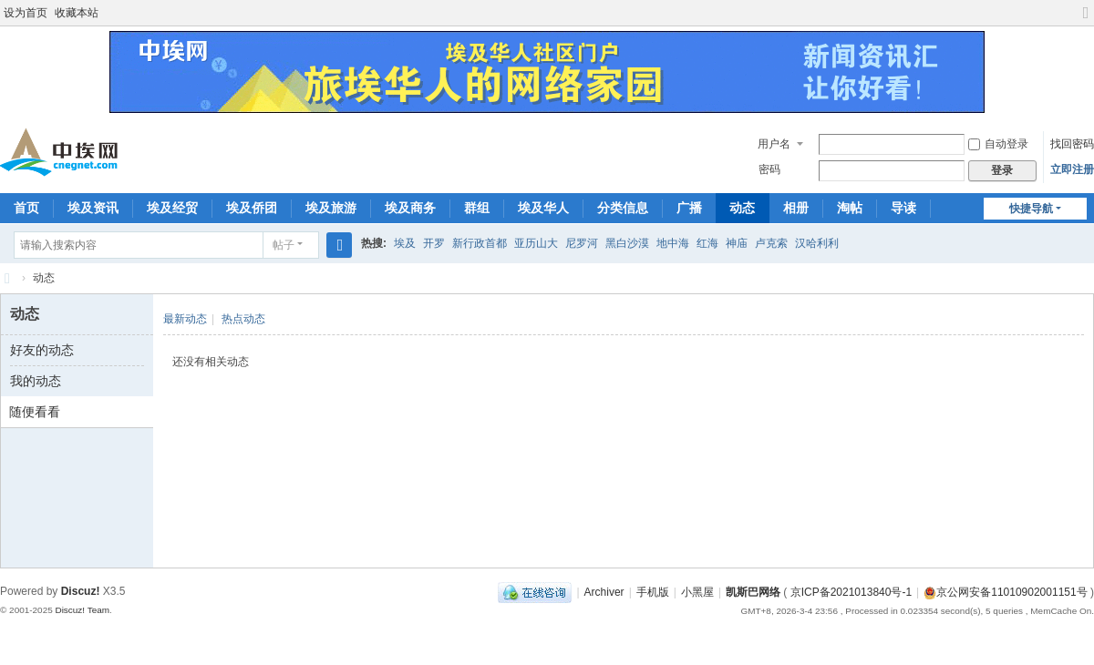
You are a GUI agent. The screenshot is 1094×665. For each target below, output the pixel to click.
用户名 (774, 144)
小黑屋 (697, 592)
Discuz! (80, 591)
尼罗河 (581, 243)
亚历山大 (536, 243)
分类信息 (622, 207)
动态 (742, 207)
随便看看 (34, 411)
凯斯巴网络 (753, 592)
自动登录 (998, 144)
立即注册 (1072, 169)
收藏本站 (76, 12)
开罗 (434, 243)
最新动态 (185, 318)
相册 (796, 207)
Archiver (604, 592)
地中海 (672, 243)
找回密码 (1072, 144)
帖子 (283, 245)
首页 (26, 207)
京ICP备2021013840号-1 (851, 592)
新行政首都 (479, 243)
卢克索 (771, 243)
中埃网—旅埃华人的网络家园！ (7, 278)
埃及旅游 (330, 207)
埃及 (405, 243)
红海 (707, 243)
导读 (903, 207)
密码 (769, 169)
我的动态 (35, 380)
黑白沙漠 (627, 243)
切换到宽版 (1086, 20)
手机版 (652, 592)
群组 (477, 207)
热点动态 (243, 318)
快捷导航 (1031, 208)
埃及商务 (410, 207)
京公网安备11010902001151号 (1011, 592)
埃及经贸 (172, 207)
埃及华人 (543, 207)
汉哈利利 (817, 243)
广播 (689, 207)
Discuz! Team (82, 610)
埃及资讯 (93, 207)
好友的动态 (42, 350)
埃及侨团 (251, 207)
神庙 (737, 243)
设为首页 (25, 12)
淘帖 (849, 207)
